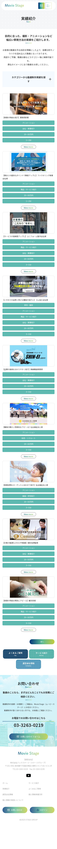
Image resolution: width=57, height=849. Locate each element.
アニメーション (28, 123)
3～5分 (28, 264)
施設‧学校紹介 (28, 496)
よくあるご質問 (35, 788)
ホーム (5, 783)
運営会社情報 (7, 794)
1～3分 (28, 140)
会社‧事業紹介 (28, 128)
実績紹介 (5, 788)
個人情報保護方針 (36, 794)
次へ (42, 641)
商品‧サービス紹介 (28, 189)
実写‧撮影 (28, 305)
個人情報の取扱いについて (12, 800)
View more (28, 147)
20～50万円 (28, 134)
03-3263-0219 (28, 725)
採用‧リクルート (29, 438)
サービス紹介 (34, 783)
